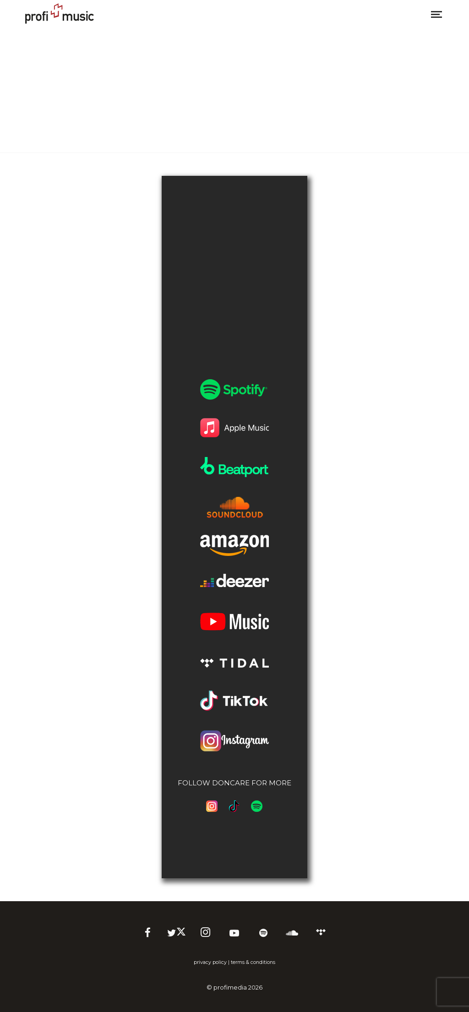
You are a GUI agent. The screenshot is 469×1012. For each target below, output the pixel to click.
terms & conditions (253, 962)
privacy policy (210, 962)
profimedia (230, 987)
